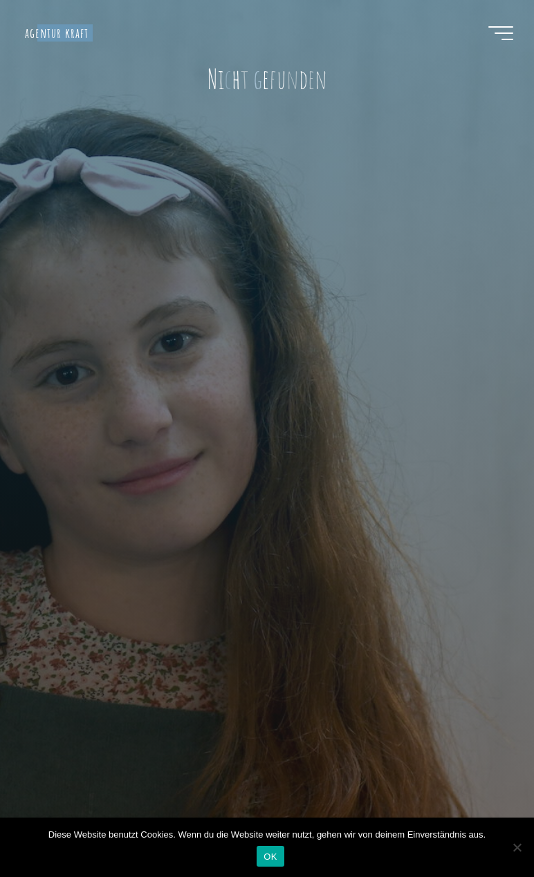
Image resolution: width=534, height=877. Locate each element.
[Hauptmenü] (500, 33)
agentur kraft (57, 32)
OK (270, 856)
